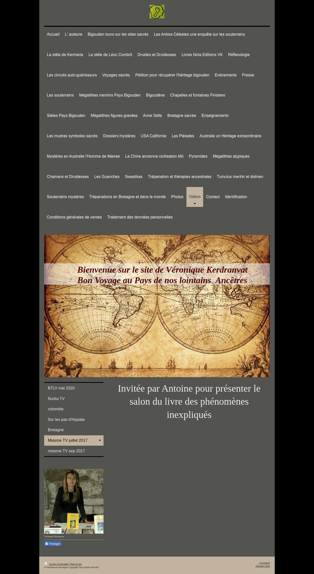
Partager (52, 544)
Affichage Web (262, 566)
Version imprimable (56, 564)
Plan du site (76, 564)
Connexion (264, 563)
